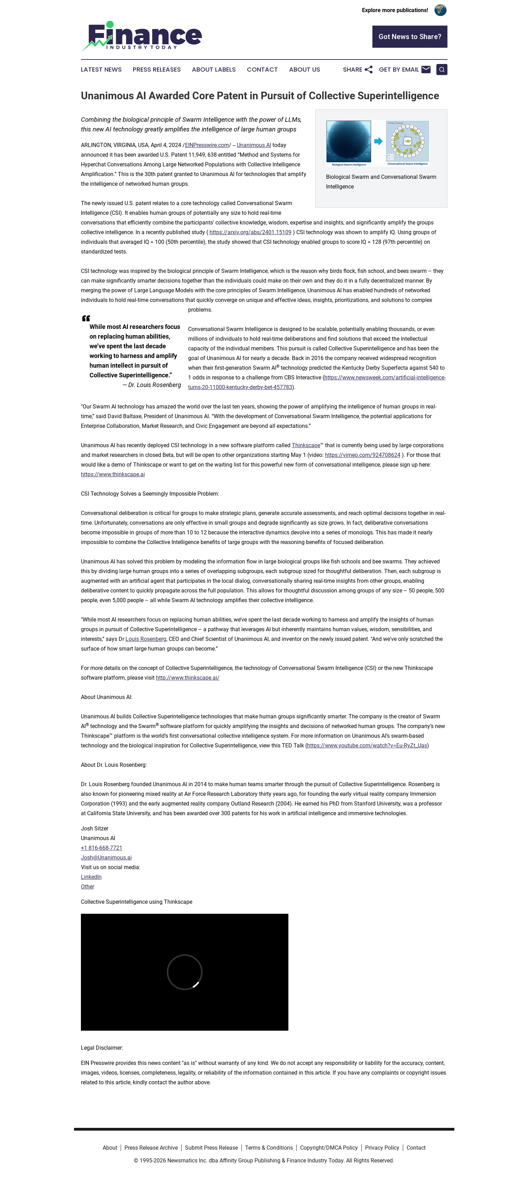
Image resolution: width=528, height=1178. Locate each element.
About (110, 1147)
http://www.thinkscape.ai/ (188, 677)
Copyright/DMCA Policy (329, 1147)
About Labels (214, 69)
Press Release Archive (151, 1147)
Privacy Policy (382, 1147)
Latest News (101, 69)
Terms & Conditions (269, 1147)
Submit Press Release (211, 1147)
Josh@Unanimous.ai (106, 857)
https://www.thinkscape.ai (113, 474)
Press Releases (157, 69)
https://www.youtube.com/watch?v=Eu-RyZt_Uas (367, 745)
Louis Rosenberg (146, 639)
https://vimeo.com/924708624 (362, 455)
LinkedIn (91, 877)
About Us (304, 69)
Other (87, 886)
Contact (262, 69)
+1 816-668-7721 (101, 848)
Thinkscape (306, 445)
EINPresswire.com (207, 145)
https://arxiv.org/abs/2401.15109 (250, 232)
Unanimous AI (254, 145)
